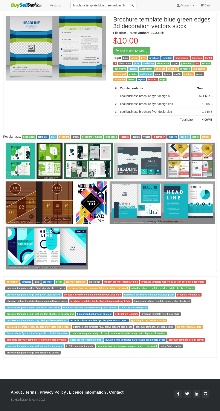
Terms (31, 392)
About (16, 392)
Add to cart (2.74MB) (131, 51)
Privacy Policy (53, 392)
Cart (205, 5)
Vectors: (55, 5)
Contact (116, 392)
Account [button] (185, 5)
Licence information (87, 392)
